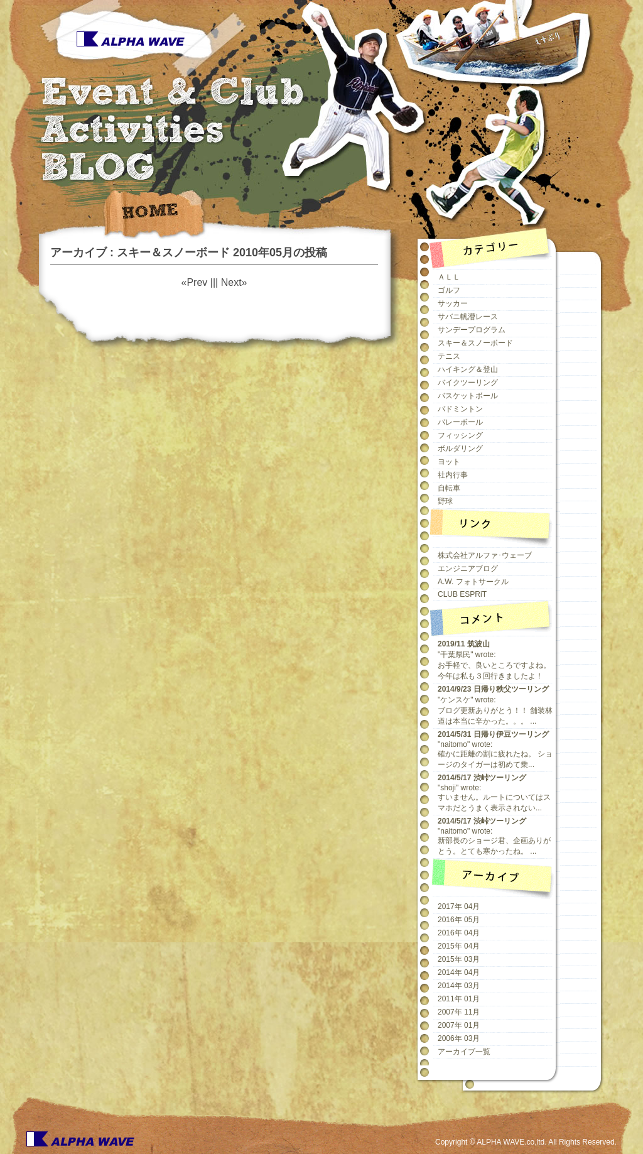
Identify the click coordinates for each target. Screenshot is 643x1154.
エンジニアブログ (468, 568)
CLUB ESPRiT (462, 594)
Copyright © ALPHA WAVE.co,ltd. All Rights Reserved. (526, 1142)
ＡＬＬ (449, 277)
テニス (449, 356)
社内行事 (453, 475)
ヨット (449, 461)
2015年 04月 (459, 946)
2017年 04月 (459, 906)
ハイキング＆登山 (468, 369)
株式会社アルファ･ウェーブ (485, 555)
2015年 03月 (459, 959)
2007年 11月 (459, 1012)
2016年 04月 (459, 932)
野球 (445, 501)
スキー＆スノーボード (475, 343)
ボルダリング (460, 448)
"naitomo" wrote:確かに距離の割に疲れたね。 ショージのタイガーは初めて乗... (495, 749)
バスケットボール (468, 395)
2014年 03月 (459, 985)
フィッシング (460, 435)
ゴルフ (449, 290)
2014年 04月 (459, 972)
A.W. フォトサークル (473, 581)
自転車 (449, 488)
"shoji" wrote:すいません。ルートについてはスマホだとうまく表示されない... (494, 792)
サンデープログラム (471, 329)
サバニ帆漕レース (468, 316)
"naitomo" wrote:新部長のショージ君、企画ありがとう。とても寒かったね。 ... (494, 836)
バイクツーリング (468, 382)
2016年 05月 (459, 919)
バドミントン (460, 409)
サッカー (453, 303)
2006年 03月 (459, 1038)
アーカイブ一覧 (464, 1051)
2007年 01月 (459, 1025)
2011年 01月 (459, 998)
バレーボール (460, 422)
